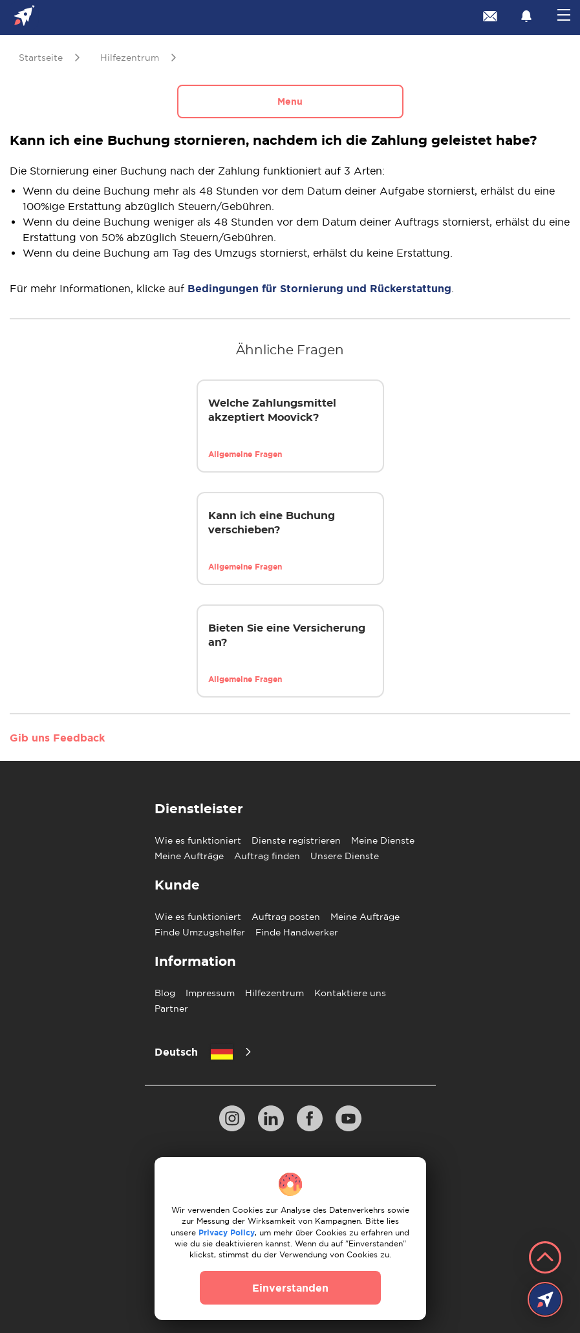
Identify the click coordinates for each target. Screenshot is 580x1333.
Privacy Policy (227, 1232)
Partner (171, 1008)
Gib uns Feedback (57, 737)
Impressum (210, 993)
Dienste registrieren (296, 840)
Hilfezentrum (274, 993)
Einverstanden (290, 1288)
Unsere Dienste (344, 856)
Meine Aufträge (189, 856)
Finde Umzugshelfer (200, 932)
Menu (290, 101)
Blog (165, 993)
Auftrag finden (267, 856)
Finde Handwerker (296, 932)
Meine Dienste (382, 840)
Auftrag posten (286, 917)
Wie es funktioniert (198, 840)
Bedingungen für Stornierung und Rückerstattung (319, 288)
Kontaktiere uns (350, 993)
